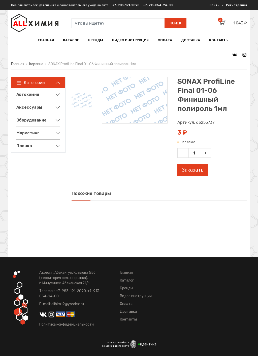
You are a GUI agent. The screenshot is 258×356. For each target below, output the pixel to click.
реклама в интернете (115, 345)
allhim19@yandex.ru (67, 304)
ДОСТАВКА (190, 40)
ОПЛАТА (165, 40)
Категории (30, 82)
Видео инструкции (136, 296)
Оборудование (31, 120)
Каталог (127, 280)
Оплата (126, 304)
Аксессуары (29, 107)
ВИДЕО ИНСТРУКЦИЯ (130, 40)
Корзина (36, 64)
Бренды (126, 288)
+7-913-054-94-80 (158, 5)
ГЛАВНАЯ (46, 40)
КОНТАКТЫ (219, 40)
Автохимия (27, 94)
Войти (214, 5)
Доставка (128, 311)
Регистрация (236, 5)
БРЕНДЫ (95, 40)
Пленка (24, 145)
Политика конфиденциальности (66, 324)
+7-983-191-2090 (125, 5)
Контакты (128, 319)
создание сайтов (118, 342)
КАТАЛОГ (71, 40)
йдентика (147, 344)
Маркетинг (27, 133)
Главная (17, 64)
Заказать (193, 170)
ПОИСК (175, 23)
